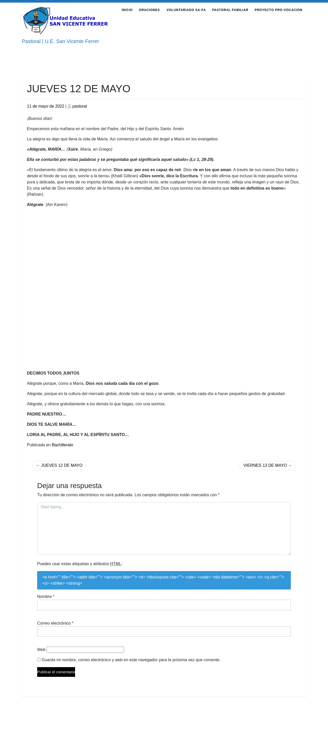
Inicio (127, 10)
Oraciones (149, 10)
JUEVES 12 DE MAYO (62, 465)
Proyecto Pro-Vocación (278, 10)
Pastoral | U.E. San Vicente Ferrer (60, 41)
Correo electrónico (55, 623)
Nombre (46, 596)
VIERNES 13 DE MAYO (265, 465)
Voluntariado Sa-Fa (186, 10)
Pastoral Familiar (230, 10)
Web (41, 649)
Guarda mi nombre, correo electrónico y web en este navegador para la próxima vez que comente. (131, 660)
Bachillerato (62, 445)
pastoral (79, 106)
